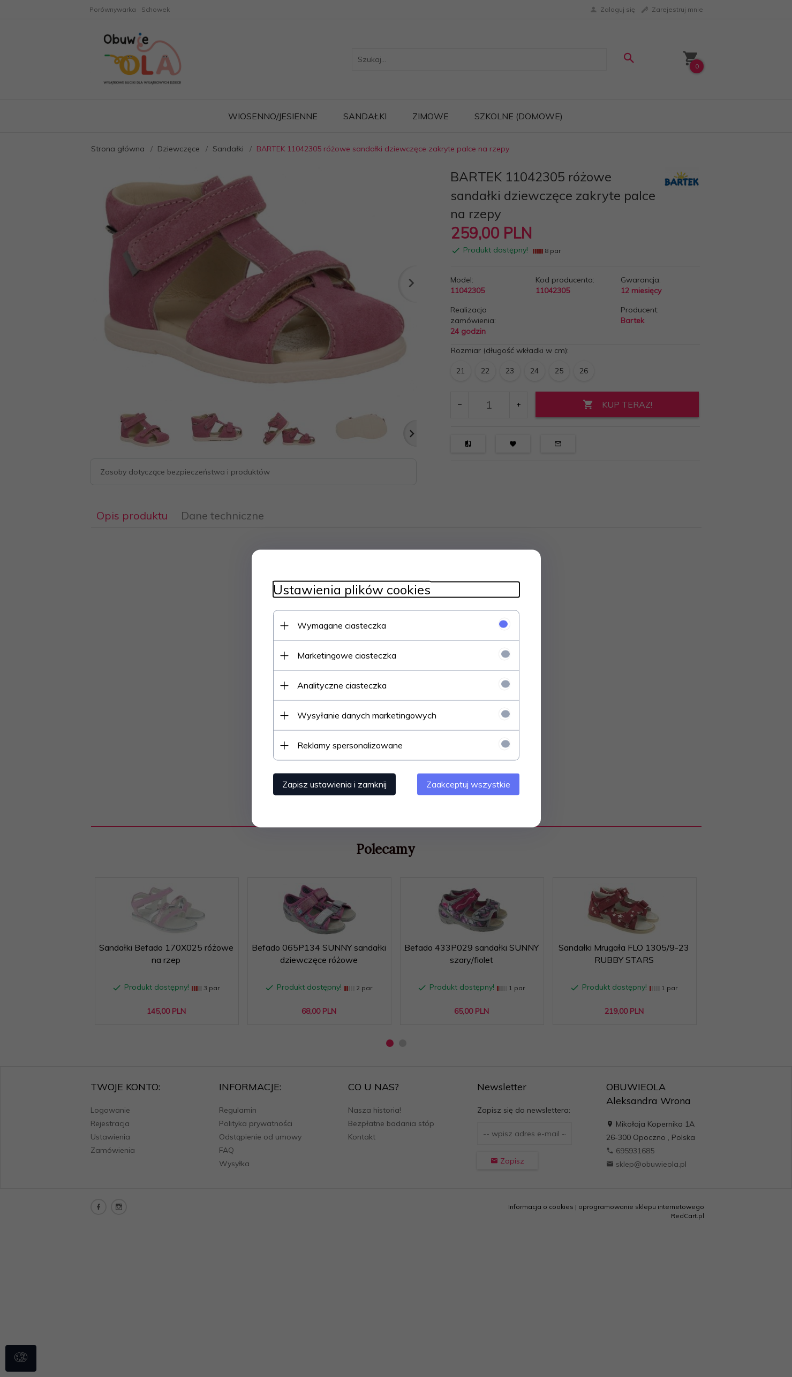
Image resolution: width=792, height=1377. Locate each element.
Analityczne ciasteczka (342, 685)
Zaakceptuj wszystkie (468, 784)
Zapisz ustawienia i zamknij (334, 784)
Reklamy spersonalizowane (350, 745)
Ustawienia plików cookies (352, 590)
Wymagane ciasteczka (341, 625)
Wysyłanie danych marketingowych (366, 715)
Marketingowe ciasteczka (346, 655)
